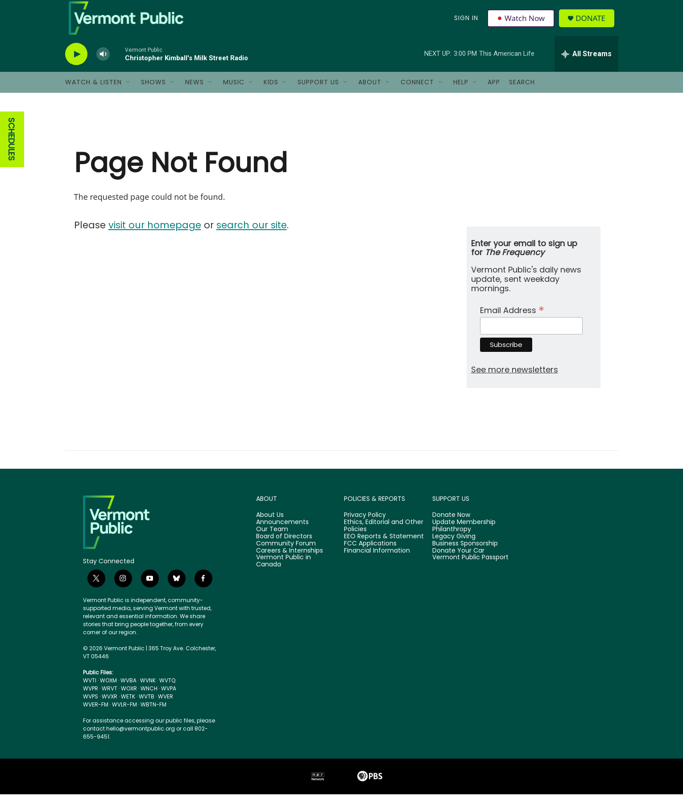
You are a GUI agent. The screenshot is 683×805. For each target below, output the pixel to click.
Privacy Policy (365, 525)
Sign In (466, 23)
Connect (417, 92)
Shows (153, 92)
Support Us (318, 92)
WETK (128, 707)
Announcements (282, 533)
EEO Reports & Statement (384, 547)
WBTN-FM (153, 715)
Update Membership (464, 533)
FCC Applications (370, 554)
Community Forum (286, 554)
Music (233, 92)
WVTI (89, 691)
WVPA (168, 699)
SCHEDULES (11, 150)
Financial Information (377, 561)
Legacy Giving (454, 547)
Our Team (272, 540)
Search (522, 92)
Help (460, 92)
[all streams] (586, 65)
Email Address (512, 320)
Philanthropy (451, 540)
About (369, 92)
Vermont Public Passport (470, 568)
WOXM (108, 691)
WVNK (148, 691)
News (194, 92)
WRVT (109, 699)
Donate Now (451, 525)
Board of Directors (284, 547)
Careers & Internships (289, 561)
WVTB (146, 707)
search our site (251, 235)
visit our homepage (154, 235)
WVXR (109, 707)
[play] (76, 65)
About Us (270, 525)
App (494, 92)
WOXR (129, 699)
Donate (593, 23)
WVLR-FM (124, 715)
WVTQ (167, 691)
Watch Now (522, 23)
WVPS (90, 707)
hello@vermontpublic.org (140, 739)
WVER (165, 707)
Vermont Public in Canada (283, 572)
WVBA (128, 691)
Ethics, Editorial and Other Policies (383, 536)
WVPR (90, 699)
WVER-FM (95, 715)
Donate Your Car (458, 561)
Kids (271, 92)
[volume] (103, 65)
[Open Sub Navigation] (128, 92)
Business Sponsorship (465, 554)
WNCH (149, 699)
